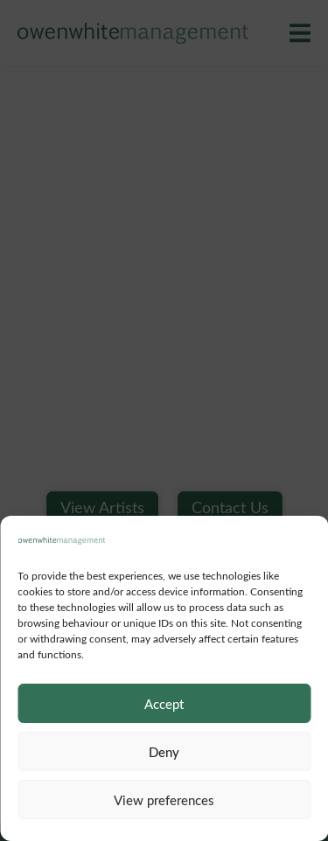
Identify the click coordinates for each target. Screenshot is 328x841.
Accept (164, 703)
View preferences (164, 800)
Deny (164, 752)
